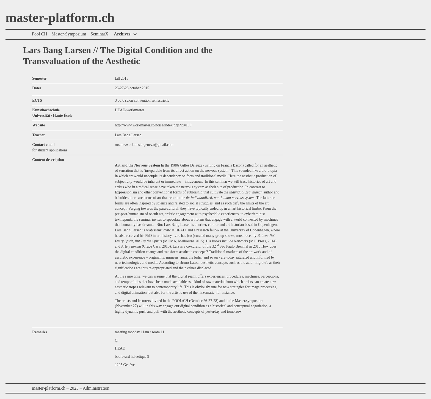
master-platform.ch (60, 18)
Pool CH (39, 34)
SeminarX (99, 34)
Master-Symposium (69, 34)
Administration (96, 388)
